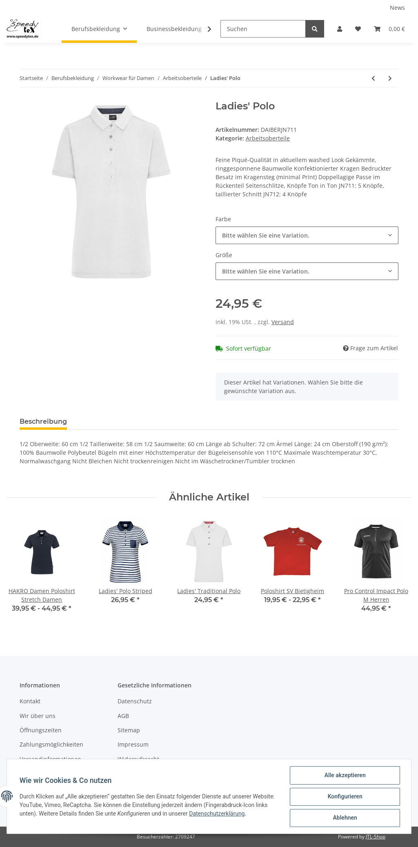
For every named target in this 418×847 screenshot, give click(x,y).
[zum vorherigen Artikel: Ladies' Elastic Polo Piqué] (373, 78)
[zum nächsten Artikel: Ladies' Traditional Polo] (390, 78)
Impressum (133, 744)
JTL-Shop (375, 836)
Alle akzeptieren (344, 775)
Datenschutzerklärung (243, 814)
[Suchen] (263, 29)
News (397, 7)
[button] (340, 29)
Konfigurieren (344, 797)
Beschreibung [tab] (43, 421)
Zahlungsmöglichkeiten (51, 744)
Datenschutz (135, 701)
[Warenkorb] (389, 29)
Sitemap (129, 730)
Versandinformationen (50, 759)
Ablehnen (344, 818)
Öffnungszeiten (41, 730)
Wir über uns (38, 716)
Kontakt (30, 701)
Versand (282, 322)
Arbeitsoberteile (268, 138)
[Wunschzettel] (358, 29)
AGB (123, 716)
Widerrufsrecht (138, 759)
